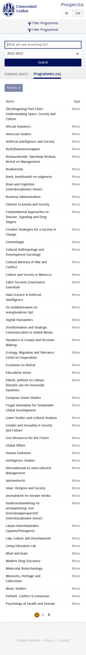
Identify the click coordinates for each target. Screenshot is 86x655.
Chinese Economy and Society (27, 204)
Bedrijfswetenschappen (23, 149)
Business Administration (23, 197)
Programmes (47, 73)
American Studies (18, 134)
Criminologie (15, 242)
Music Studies (16, 589)
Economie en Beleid (20, 365)
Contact (64, 640)
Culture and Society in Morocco (29, 275)
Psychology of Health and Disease (30, 604)
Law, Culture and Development (28, 538)
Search (43, 62)
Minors (12, 88)
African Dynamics (18, 126)
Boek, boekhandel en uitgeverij (29, 177)
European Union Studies (23, 398)
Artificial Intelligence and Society (30, 141)
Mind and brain (17, 553)
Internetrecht (15, 481)
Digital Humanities (19, 320)
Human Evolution (18, 453)
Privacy (49, 640)
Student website (27, 640)
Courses (16, 73)
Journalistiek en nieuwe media (28, 496)
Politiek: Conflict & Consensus (27, 596)
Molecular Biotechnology (24, 568)
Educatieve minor (18, 373)
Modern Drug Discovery (23, 561)
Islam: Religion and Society (25, 488)
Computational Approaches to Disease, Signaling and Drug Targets (27, 217)
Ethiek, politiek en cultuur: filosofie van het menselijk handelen (25, 385)
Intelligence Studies (20, 460)
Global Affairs (15, 445)
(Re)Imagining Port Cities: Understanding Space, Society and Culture (30, 114)
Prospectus (72, 5)
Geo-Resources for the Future (27, 438)
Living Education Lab (21, 546)
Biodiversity (14, 169)
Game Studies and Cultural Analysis (31, 418)
